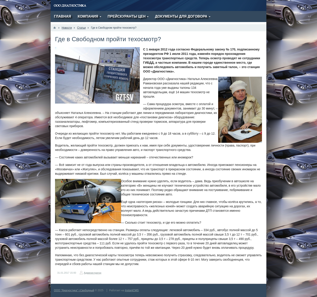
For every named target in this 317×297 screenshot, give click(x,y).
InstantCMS (132, 290)
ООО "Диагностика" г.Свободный (74, 290)
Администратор (92, 272)
